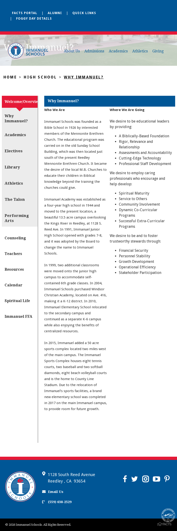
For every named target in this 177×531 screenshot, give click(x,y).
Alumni (55, 13)
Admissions (94, 51)
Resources (14, 269)
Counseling (15, 238)
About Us (72, 51)
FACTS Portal (24, 13)
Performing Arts (17, 218)
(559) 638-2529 (56, 502)
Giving (158, 51)
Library (12, 167)
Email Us (52, 492)
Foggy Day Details (34, 18)
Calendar (13, 285)
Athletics (140, 51)
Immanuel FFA (18, 316)
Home (10, 77)
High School (40, 77)
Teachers (13, 254)
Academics (118, 51)
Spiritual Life (17, 301)
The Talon (15, 199)
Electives (14, 151)
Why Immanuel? (84, 77)
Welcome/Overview (21, 101)
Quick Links (84, 13)
